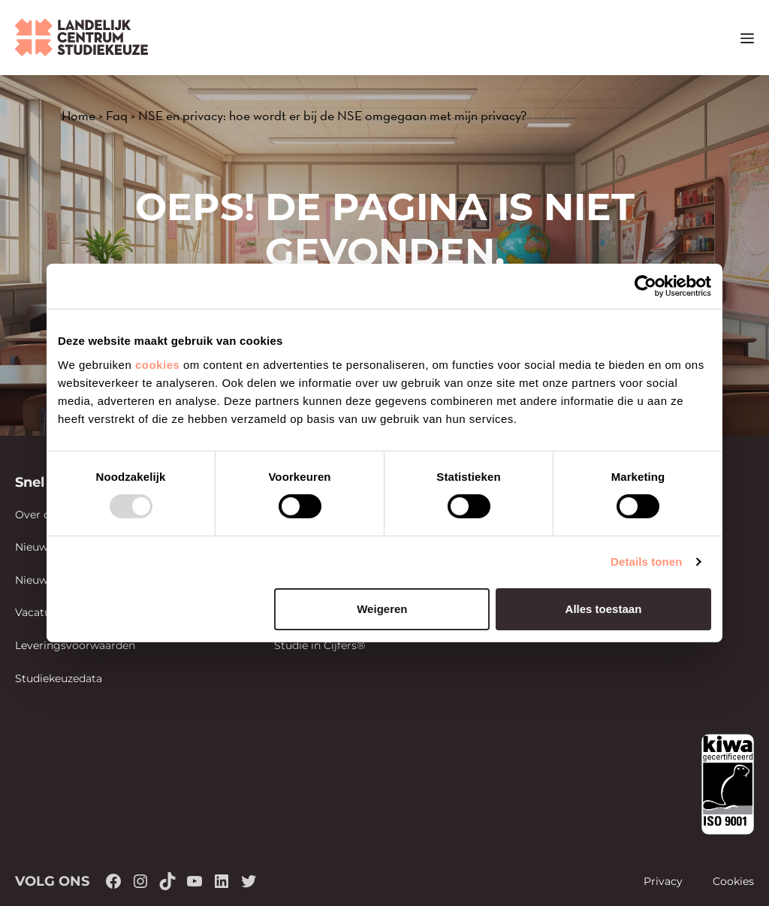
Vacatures (41, 612)
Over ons (38, 514)
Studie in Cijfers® (319, 645)
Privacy (663, 881)
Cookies (733, 881)
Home (78, 115)
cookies (157, 364)
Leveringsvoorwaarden (75, 645)
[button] (719, 37)
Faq (117, 115)
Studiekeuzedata (58, 678)
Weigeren (382, 608)
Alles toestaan (603, 608)
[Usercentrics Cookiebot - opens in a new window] (645, 286)
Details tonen (646, 561)
